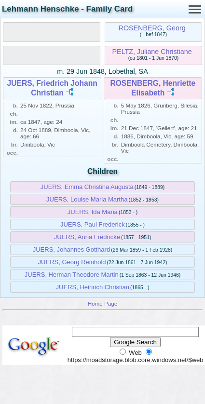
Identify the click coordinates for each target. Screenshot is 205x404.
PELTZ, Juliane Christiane (152, 51)
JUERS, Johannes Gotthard (71, 249)
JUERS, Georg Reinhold (72, 262)
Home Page (103, 303)
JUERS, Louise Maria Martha (86, 199)
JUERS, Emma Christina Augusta (87, 186)
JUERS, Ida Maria (93, 211)
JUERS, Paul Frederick (92, 224)
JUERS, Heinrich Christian (92, 287)
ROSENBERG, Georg (152, 28)
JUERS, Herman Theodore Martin (72, 274)
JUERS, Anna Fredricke (87, 237)
